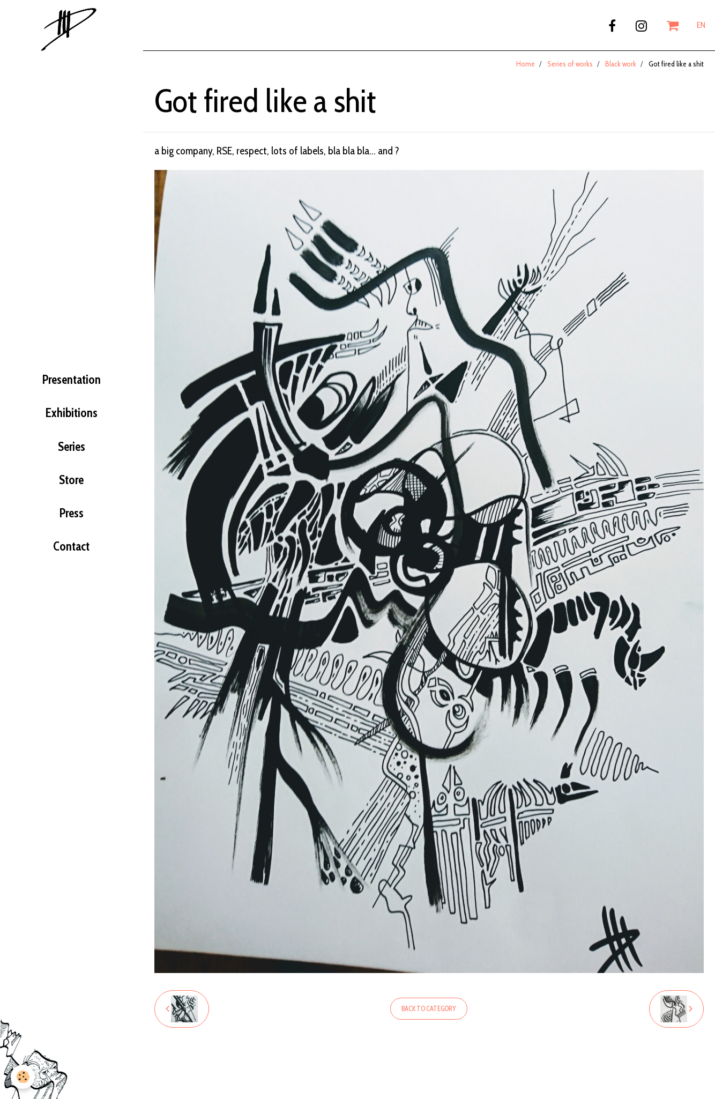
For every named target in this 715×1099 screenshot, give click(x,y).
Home (525, 64)
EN (701, 25)
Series (71, 446)
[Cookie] (23, 1077)
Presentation (71, 379)
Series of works (570, 64)
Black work (620, 64)
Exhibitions (72, 412)
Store (71, 479)
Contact (71, 546)
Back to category (428, 1009)
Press (71, 513)
